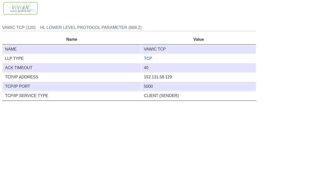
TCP (148, 58)
